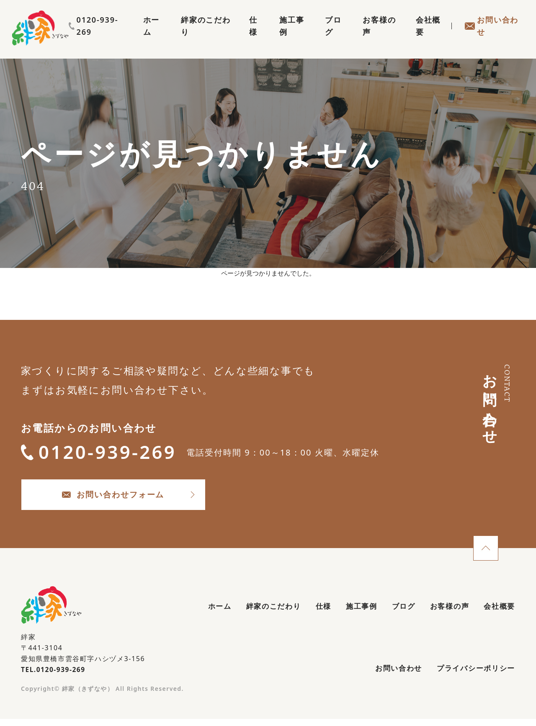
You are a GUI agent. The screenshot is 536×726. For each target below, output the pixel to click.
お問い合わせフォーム (125, 499)
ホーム (129, 36)
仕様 (238, 36)
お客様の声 (371, 36)
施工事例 (278, 36)
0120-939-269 (488, 20)
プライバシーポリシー (473, 675)
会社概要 (423, 36)
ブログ (322, 36)
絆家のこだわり (186, 36)
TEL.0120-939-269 (54, 675)
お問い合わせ (489, 36)
